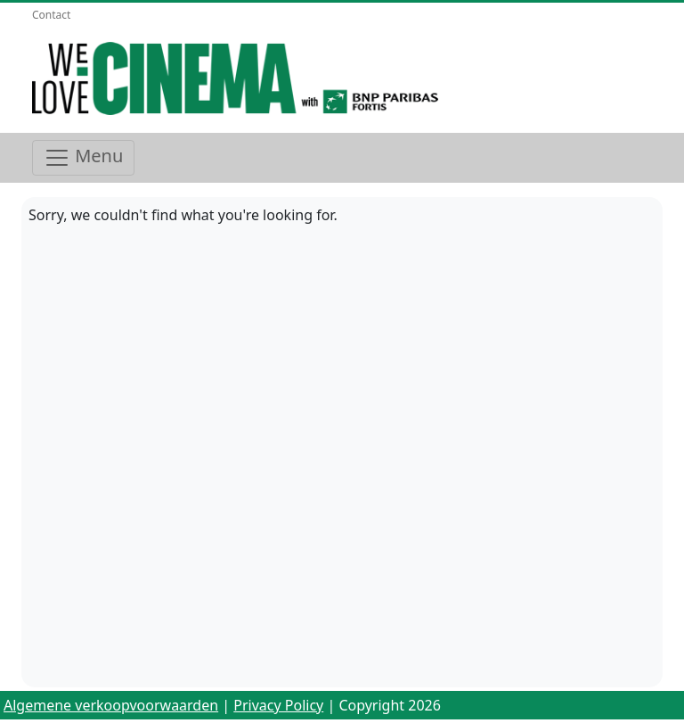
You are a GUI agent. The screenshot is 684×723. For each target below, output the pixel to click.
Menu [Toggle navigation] (83, 157)
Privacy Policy (278, 705)
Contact (51, 14)
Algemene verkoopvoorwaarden (111, 705)
